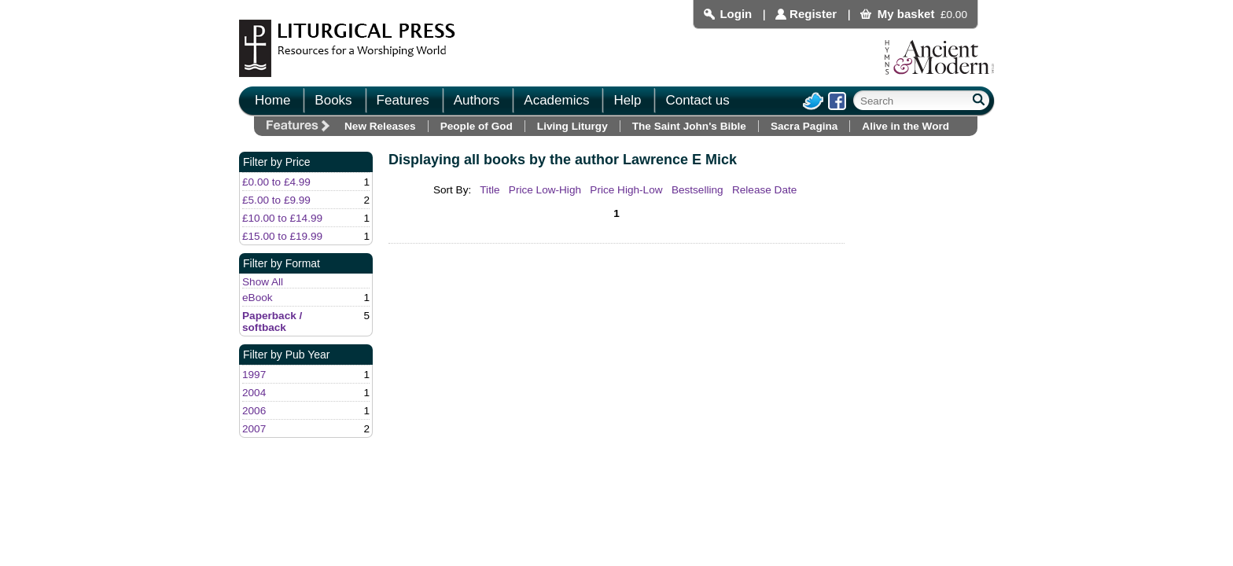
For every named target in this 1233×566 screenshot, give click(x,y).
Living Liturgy (572, 126)
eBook (257, 297)
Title (489, 190)
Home (272, 100)
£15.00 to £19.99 (282, 236)
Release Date (764, 190)
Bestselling (697, 190)
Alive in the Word (905, 126)
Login (736, 13)
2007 (254, 429)
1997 (254, 374)
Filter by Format (281, 263)
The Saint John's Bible (689, 126)
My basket (906, 13)
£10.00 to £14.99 (282, 218)
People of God (476, 126)
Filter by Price (277, 162)
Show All (262, 282)
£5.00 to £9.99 (276, 200)
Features (403, 100)
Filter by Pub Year (286, 354)
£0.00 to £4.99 (276, 182)
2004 (254, 393)
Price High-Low (626, 190)
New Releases (380, 126)
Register (813, 13)
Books (333, 100)
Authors (477, 100)
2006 (254, 411)
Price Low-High (545, 190)
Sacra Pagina (804, 126)
